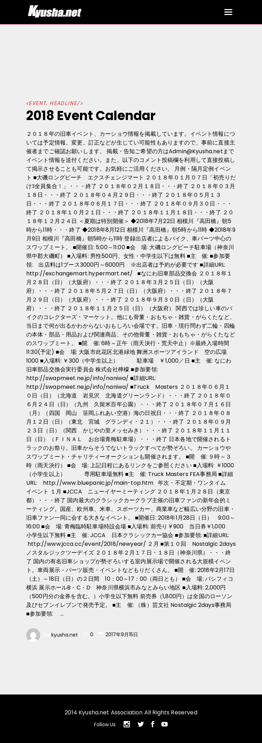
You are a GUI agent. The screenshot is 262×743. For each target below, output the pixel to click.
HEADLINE (63, 103)
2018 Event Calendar (90, 116)
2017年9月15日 (121, 634)
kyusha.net (64, 634)
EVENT (37, 103)
